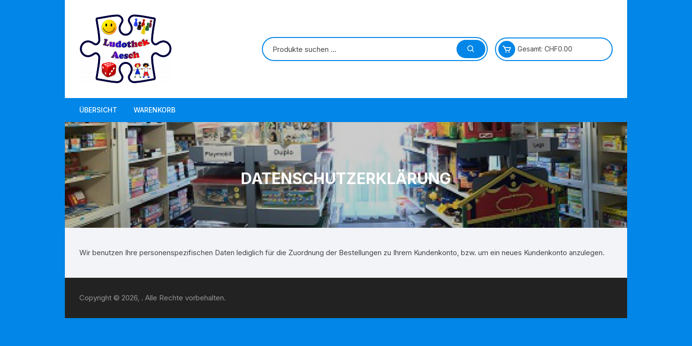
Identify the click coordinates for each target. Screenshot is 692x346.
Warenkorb (154, 110)
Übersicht (98, 110)
